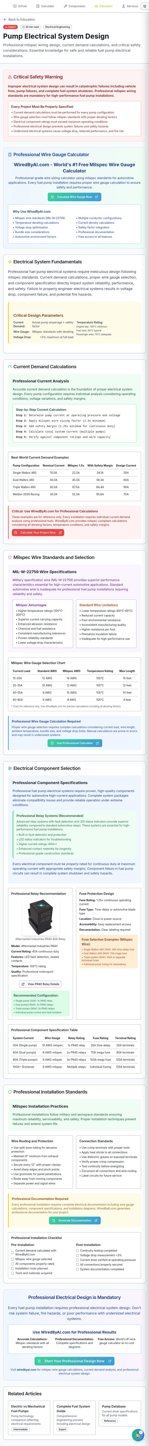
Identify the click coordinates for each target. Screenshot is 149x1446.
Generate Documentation (74, 1220)
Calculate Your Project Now (38, 532)
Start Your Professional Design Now (75, 1361)
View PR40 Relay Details (40, 984)
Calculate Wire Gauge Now (74, 196)
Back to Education (19, 19)
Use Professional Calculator (75, 743)
